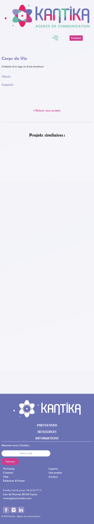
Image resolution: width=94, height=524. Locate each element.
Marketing (8, 469)
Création (8, 472)
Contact (53, 477)
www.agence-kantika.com (17, 498)
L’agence (53, 469)
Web (5, 477)
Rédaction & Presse (14, 481)
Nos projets (55, 472)
